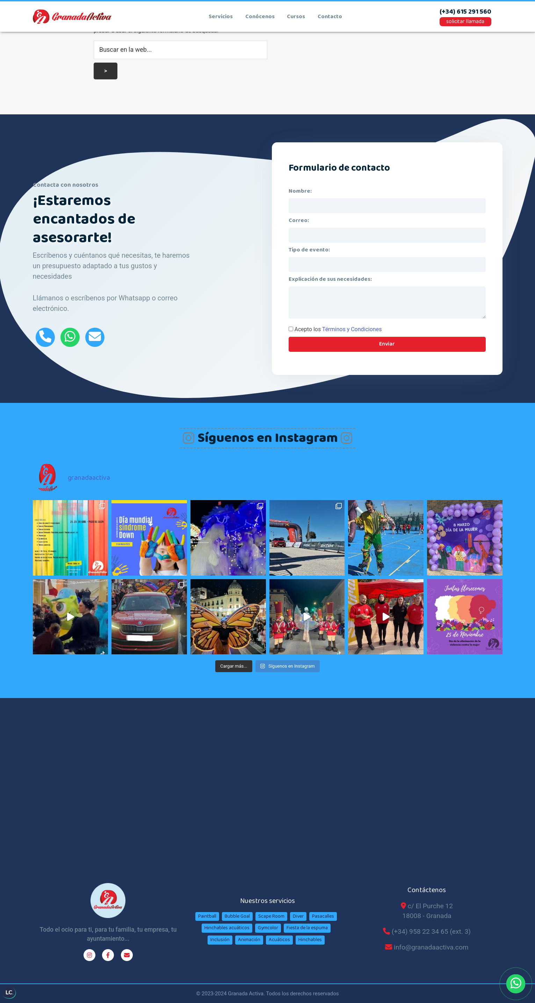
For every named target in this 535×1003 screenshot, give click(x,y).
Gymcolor (268, 928)
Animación (249, 940)
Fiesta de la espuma (307, 928)
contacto (330, 17)
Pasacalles (323, 916)
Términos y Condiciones (352, 329)
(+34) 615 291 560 (465, 12)
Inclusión (220, 940)
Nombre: (300, 191)
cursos (296, 17)
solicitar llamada (465, 21)
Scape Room (271, 916)
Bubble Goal (237, 916)
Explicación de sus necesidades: (330, 279)
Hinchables (310, 940)
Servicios (221, 17)
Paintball (207, 916)
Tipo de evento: (309, 250)
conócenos (260, 17)
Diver (298, 916)
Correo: (299, 220)
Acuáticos (279, 940)
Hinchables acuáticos (227, 928)
